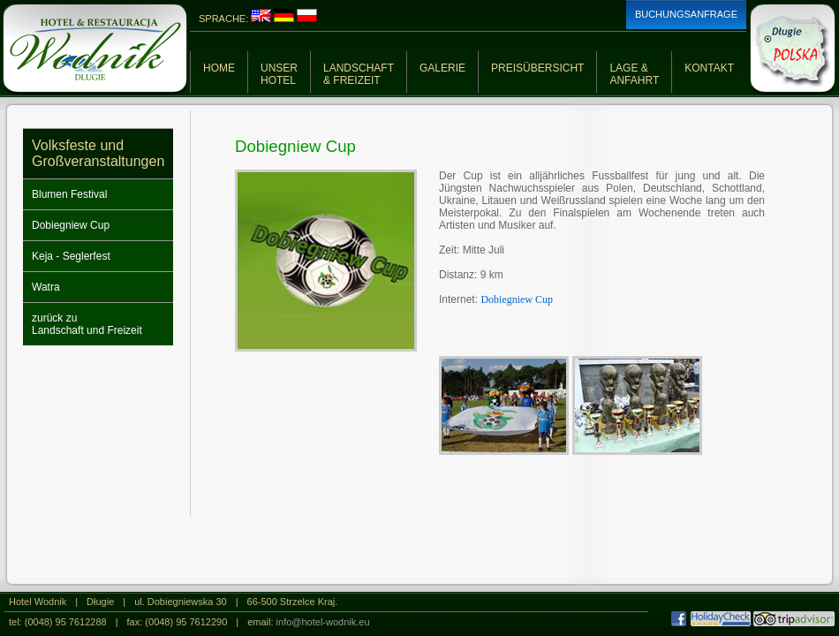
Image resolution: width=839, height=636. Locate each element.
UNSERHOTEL (279, 74)
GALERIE (442, 68)
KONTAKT (709, 68)
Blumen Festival (69, 194)
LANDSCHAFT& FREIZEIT (358, 74)
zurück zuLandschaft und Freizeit (87, 324)
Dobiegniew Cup (71, 225)
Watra (46, 287)
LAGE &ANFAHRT (634, 74)
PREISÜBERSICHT (537, 68)
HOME (219, 68)
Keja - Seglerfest (71, 256)
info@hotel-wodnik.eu (323, 622)
